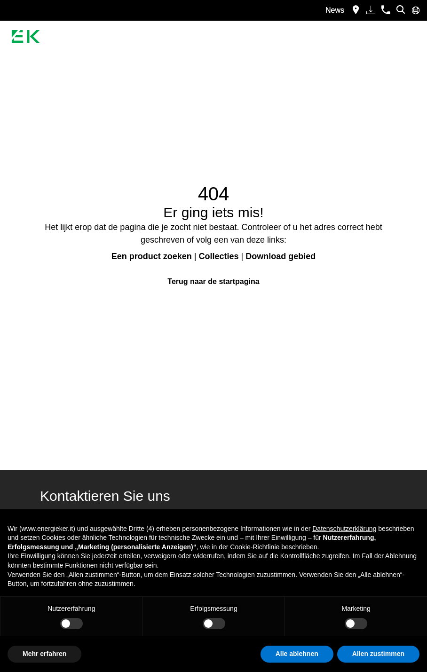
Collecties (218, 256)
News (334, 10)
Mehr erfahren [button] (44, 653)
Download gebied (280, 256)
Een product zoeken (151, 256)
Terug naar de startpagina (213, 281)
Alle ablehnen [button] (297, 653)
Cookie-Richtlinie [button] (254, 547)
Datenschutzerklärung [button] (344, 528)
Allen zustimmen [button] (378, 653)
